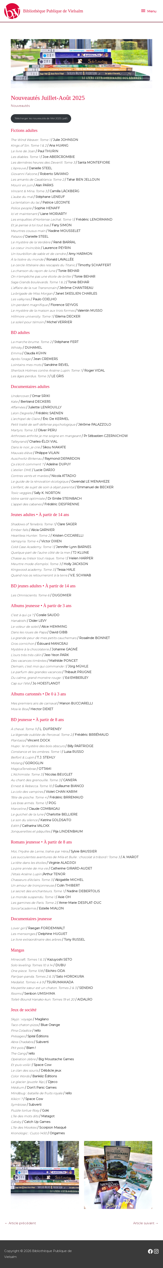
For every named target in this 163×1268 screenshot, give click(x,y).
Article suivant (145, 1223)
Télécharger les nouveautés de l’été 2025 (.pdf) (41, 118)
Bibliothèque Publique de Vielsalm (55, 10)
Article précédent (20, 1223)
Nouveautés (20, 106)
